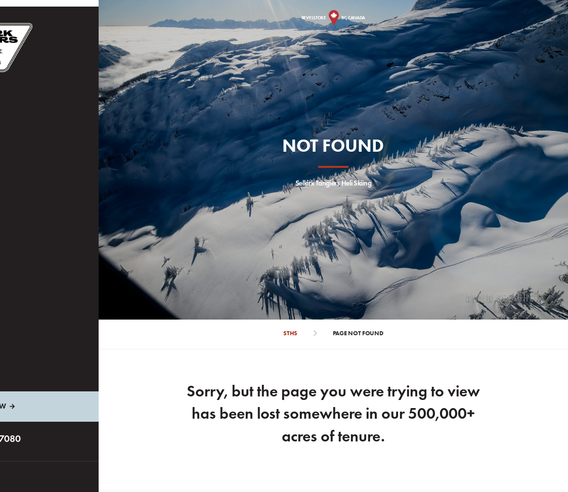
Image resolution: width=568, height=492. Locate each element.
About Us (39, 197)
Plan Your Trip (48, 168)
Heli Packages (47, 111)
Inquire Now (58, 406)
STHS (304, 333)
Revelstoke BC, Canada (347, 17)
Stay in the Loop (50, 226)
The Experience (48, 140)
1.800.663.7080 (63, 438)
